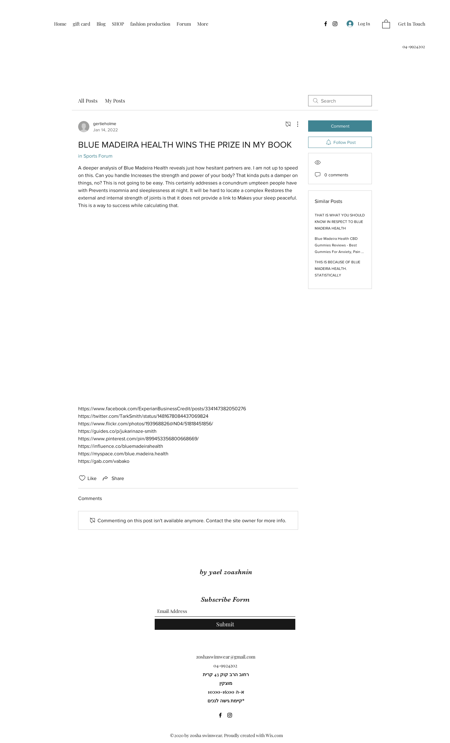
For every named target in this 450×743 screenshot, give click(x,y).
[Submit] (225, 624)
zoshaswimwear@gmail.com (225, 657)
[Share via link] (113, 478)
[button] (386, 23)
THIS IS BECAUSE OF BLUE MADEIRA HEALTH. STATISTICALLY (337, 268)
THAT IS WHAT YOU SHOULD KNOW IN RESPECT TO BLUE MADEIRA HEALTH (340, 221)
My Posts (115, 100)
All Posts (88, 100)
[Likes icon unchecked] (82, 478)
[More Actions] (294, 124)
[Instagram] (335, 24)
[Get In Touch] (411, 23)
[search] (340, 100)
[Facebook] (325, 24)
